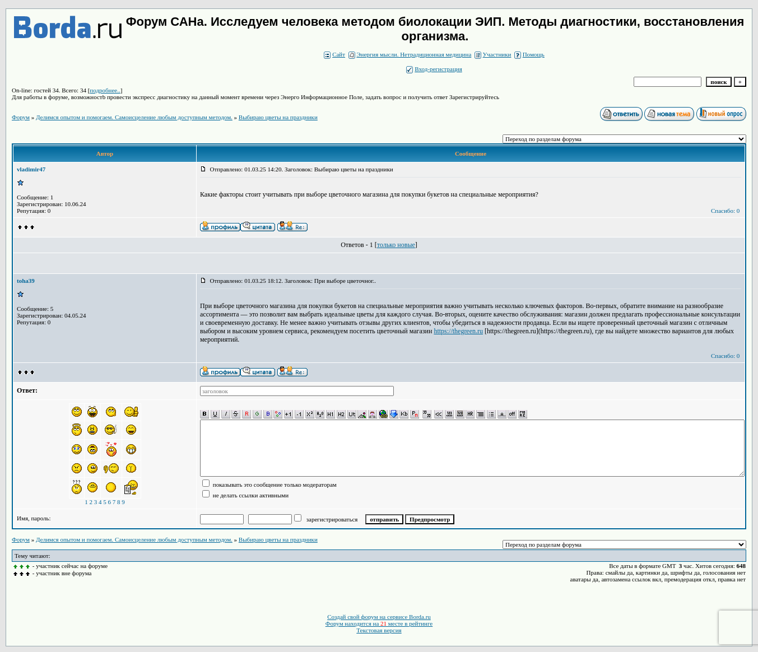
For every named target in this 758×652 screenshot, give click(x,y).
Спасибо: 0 (725, 210)
